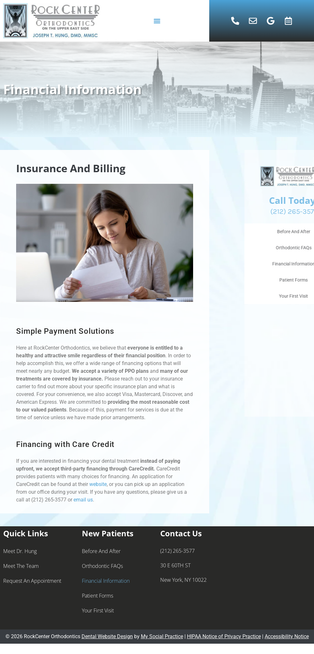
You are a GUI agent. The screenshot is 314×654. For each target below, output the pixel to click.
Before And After (101, 551)
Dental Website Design (107, 636)
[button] (157, 20)
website (98, 484)
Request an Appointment (32, 580)
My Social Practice (162, 636)
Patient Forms (97, 595)
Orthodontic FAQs (102, 566)
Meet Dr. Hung (20, 551)
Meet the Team (21, 566)
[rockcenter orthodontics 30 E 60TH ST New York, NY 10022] (275, 578)
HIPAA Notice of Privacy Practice (224, 636)
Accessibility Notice (287, 636)
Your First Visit (98, 610)
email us (83, 500)
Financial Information (106, 580)
